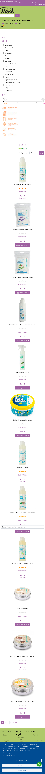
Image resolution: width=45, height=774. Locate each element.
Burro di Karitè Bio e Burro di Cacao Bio (22, 656)
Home (3, 37)
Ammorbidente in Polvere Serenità (22, 229)
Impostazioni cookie (22, 760)
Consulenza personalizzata (22, 20)
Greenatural (22, 192)
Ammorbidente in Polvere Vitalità (22, 277)
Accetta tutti (22, 770)
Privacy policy (6, 753)
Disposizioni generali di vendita (21, 739)
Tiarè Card (36, 735)
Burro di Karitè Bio (22, 609)
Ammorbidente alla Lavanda (22, 184)
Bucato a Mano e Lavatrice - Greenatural (22, 513)
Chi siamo (6, 735)
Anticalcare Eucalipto (22, 372)
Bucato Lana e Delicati (22, 468)
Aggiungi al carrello (22, 245)
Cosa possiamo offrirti (6, 740)
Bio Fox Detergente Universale (22, 420)
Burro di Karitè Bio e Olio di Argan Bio (22, 701)
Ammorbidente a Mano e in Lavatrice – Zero (22, 325)
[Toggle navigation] (2, 31)
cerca (17, 15)
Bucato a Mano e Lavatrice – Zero (22, 563)
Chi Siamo (5, 20)
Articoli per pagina (23, 153)
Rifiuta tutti (21, 765)
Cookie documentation (9, 755)
